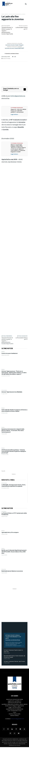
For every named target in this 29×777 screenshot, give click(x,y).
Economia (4, 569)
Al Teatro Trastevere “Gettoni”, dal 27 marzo (14, 661)
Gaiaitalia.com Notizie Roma (12, 640)
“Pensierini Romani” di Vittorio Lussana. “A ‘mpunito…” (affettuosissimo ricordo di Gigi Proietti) (7, 340)
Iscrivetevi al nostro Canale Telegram (15, 45)
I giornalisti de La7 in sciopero (10, 532)
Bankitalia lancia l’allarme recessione (12, 571)
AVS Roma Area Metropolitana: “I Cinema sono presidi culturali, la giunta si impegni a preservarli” (14, 451)
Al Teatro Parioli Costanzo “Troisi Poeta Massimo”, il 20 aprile (13, 636)
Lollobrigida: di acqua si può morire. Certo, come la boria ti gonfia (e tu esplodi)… (14, 485)
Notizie (3, 530)
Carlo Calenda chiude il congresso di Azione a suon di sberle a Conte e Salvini (14, 410)
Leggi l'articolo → (15, 114)
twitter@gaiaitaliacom (17, 96)
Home (3, 14)
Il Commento (4, 483)
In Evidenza (4, 511)
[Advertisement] (14, 604)
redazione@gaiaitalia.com (17, 718)
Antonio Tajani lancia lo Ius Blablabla (12, 392)
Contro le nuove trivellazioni (9, 353)
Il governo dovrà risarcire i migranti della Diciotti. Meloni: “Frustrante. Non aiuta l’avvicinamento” (13, 430)
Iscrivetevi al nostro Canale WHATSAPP (14, 48)
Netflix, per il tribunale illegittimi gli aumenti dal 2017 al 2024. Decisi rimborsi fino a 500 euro (14, 551)
